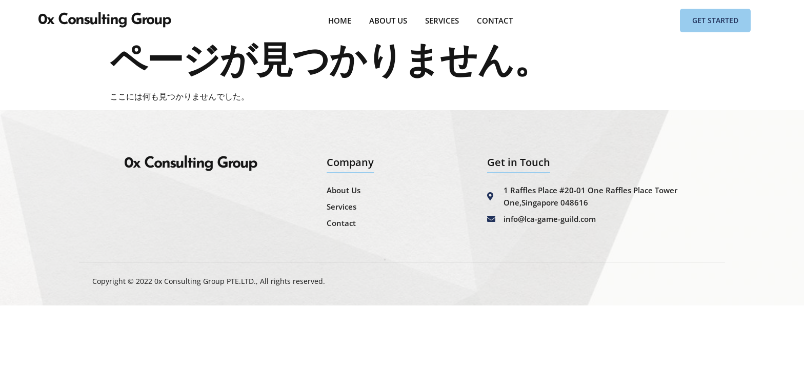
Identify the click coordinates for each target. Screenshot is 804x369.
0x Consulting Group (104, 20)
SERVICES (442, 20)
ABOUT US (388, 20)
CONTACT (495, 20)
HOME (339, 20)
